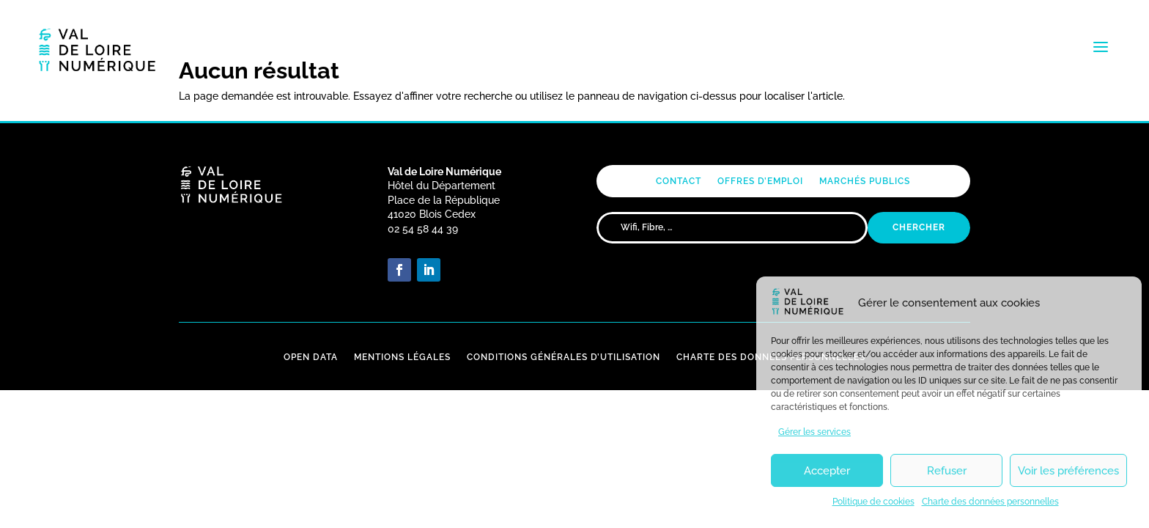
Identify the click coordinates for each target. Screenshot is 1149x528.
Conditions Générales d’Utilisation (563, 357)
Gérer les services (814, 432)
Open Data (311, 357)
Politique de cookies (873, 501)
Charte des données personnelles (990, 501)
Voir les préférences (1068, 470)
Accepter (827, 470)
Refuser (947, 470)
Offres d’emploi (760, 181)
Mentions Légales (402, 357)
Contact (678, 181)
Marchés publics (864, 181)
